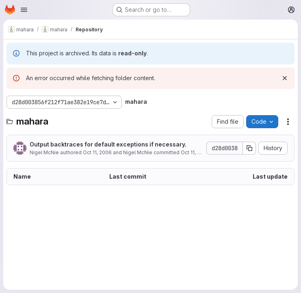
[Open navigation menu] (23, 9)
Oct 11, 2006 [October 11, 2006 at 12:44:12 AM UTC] (97, 152)
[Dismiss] (285, 78)
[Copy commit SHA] (249, 148)
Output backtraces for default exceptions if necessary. (108, 144)
